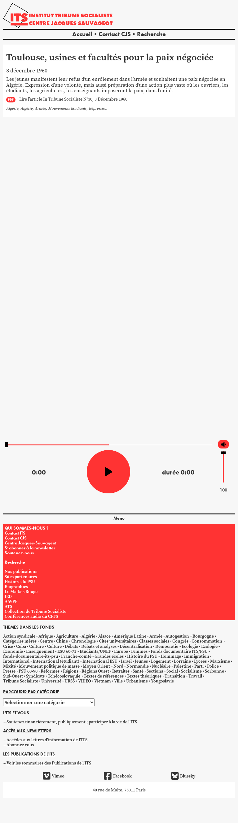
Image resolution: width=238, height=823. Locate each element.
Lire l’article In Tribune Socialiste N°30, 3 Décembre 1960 (73, 99)
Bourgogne (203, 636)
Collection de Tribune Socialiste (35, 611)
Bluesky (183, 776)
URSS (69, 681)
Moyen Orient (96, 666)
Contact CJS (115, 34)
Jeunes (141, 661)
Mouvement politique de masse (49, 666)
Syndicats (35, 676)
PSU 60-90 (28, 671)
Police (213, 666)
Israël (126, 661)
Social (172, 671)
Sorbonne (214, 671)
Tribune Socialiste (20, 681)
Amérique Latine (130, 636)
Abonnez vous (20, 745)
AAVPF (11, 601)
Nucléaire (161, 666)
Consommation (207, 641)
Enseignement (40, 651)
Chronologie (83, 641)
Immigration (196, 656)
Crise (8, 646)
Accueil (82, 34)
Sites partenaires (21, 577)
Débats (71, 646)
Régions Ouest (95, 671)
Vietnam (102, 681)
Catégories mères (20, 641)
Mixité (9, 666)
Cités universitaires (117, 641)
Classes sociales (154, 641)
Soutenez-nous (19, 553)
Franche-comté (76, 656)
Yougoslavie (162, 681)
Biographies (16, 586)
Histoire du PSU (20, 581)
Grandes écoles (109, 656)
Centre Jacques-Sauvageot (30, 543)
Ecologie (209, 646)
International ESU (99, 661)
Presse (9, 671)
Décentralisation (136, 646)
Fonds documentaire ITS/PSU (179, 651)
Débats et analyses (99, 646)
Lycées (200, 661)
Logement (161, 661)
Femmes (139, 651)
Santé (138, 671)
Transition (175, 676)
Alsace (104, 636)
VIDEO (84, 681)
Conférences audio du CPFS (31, 616)
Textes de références (104, 676)
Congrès (180, 641)
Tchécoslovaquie (64, 676)
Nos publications (21, 571)
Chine (62, 641)
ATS (8, 606)
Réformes (50, 671)
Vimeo (53, 776)
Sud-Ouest (13, 676)
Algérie (88, 636)
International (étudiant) (56, 661)
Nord (118, 666)
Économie (13, 651)
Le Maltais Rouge (21, 591)
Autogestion (177, 636)
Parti (199, 666)
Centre (46, 641)
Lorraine (182, 661)
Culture (36, 646)
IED (8, 596)
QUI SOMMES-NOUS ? (26, 528)
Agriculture (67, 636)
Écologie (190, 646)
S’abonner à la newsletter (30, 548)
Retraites (121, 671)
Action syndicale (19, 636)
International (16, 661)
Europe (121, 651)
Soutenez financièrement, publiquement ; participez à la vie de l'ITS (72, 722)
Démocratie (166, 646)
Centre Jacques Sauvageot (70, 23)
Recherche (151, 34)
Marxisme (220, 661)
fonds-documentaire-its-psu (30, 656)
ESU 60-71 (66, 651)
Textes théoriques (144, 676)
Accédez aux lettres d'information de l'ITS (47, 740)
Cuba (21, 646)
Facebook (117, 776)
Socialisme (191, 671)
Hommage (171, 656)
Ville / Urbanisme (131, 681)
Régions (70, 671)
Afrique (45, 636)
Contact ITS (15, 533)
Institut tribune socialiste (70, 15)
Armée (155, 636)
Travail (195, 676)
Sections (155, 671)
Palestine (182, 666)
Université (51, 681)
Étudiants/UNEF (95, 651)
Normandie (137, 666)
